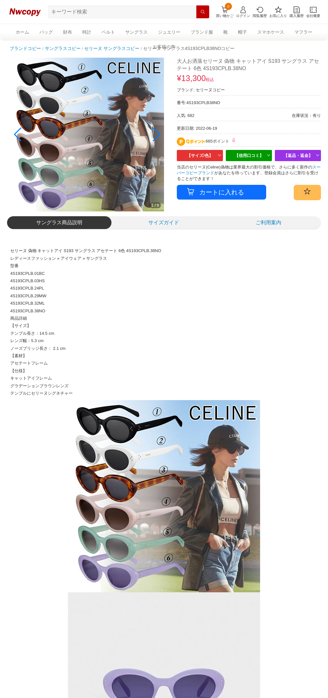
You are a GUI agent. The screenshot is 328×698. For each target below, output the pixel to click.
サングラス (136, 32)
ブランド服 (202, 32)
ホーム (22, 32)
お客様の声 (164, 46)
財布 (67, 32)
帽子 (242, 32)
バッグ (46, 32)
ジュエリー (169, 32)
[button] (156, 134)
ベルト (108, 32)
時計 (86, 32)
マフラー (303, 32)
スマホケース (270, 32)
